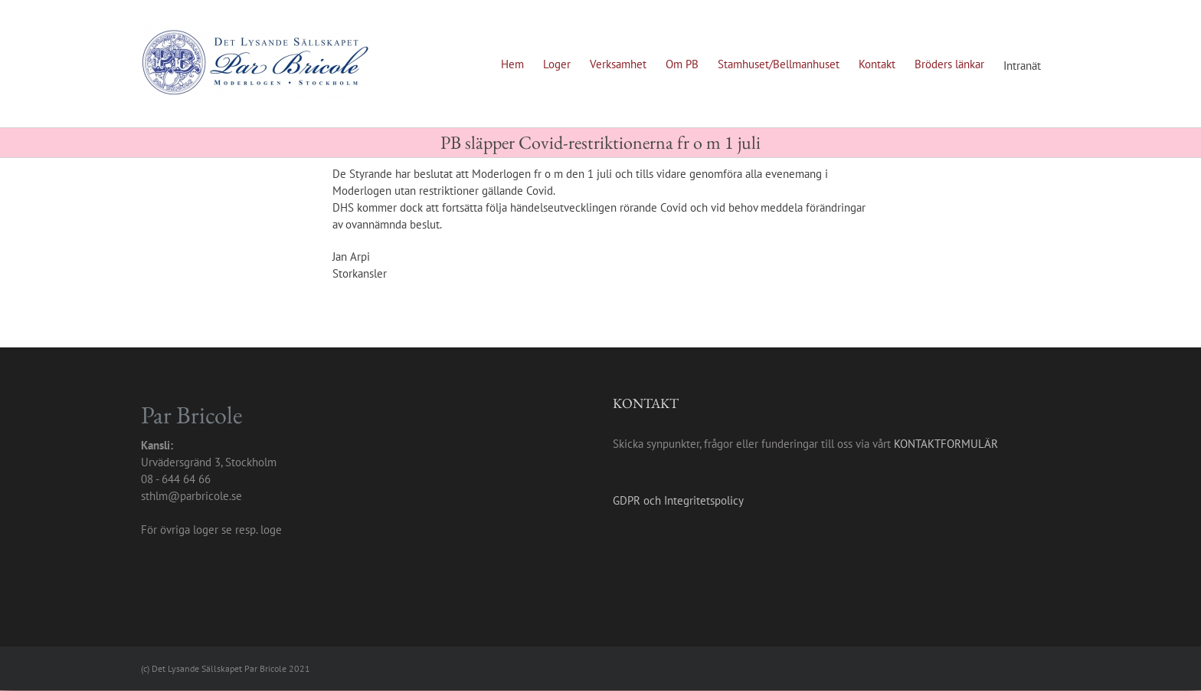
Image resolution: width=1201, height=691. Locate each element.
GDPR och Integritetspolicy (678, 500)
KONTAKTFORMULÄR (946, 443)
